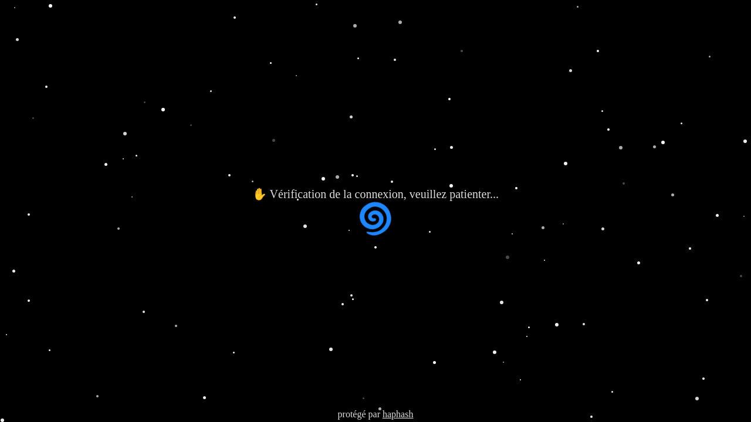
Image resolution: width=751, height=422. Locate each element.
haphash (398, 414)
